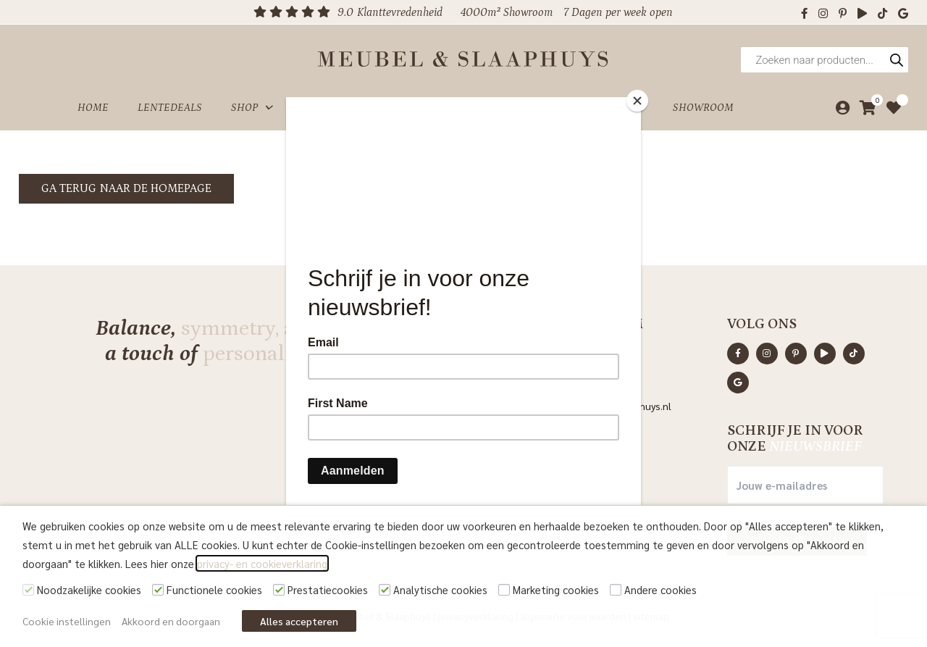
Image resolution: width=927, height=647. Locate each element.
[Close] (637, 101)
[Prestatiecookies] (279, 590)
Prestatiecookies (328, 589)
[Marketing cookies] (504, 590)
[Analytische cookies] (384, 590)
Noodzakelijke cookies (89, 589)
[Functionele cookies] (158, 590)
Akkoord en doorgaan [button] (171, 620)
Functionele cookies (214, 589)
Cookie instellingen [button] (66, 620)
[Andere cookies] (615, 590)
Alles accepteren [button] (299, 620)
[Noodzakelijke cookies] (28, 590)
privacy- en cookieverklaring (262, 563)
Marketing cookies (556, 589)
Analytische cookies (440, 589)
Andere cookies (660, 589)
